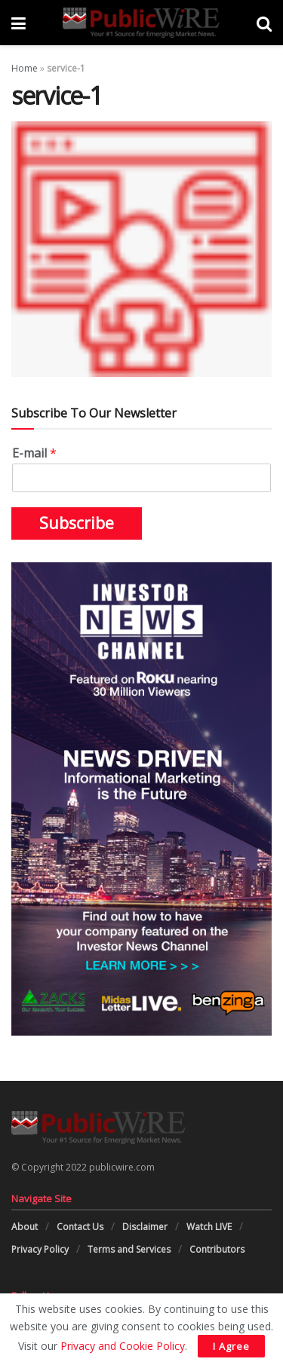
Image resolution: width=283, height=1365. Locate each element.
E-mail (34, 453)
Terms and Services (129, 1249)
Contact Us (80, 1226)
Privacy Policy (40, 1249)
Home (24, 68)
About (24, 1226)
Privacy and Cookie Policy (122, 1346)
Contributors (217, 1249)
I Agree (231, 1346)
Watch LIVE (209, 1226)
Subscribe (76, 523)
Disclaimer (145, 1226)
